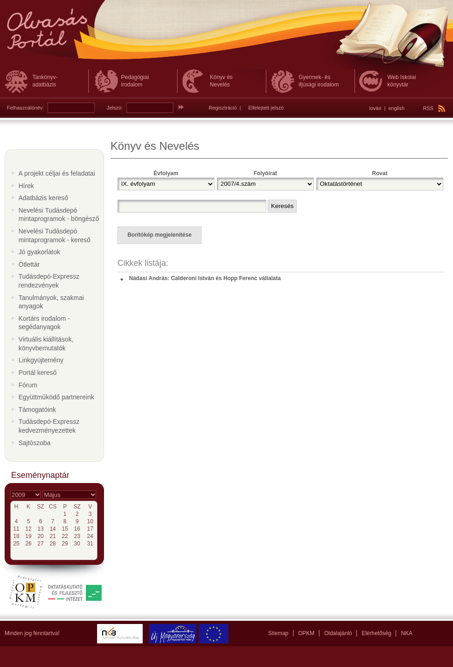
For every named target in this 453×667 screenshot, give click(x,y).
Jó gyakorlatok (39, 252)
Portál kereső (37, 372)
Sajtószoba (34, 443)
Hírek (26, 186)
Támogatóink (37, 409)
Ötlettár (29, 264)
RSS (434, 108)
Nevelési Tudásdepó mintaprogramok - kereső (54, 235)
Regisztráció (223, 107)
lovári (375, 108)
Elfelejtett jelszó (265, 107)
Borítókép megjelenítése (160, 235)
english (396, 108)
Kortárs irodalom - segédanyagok (44, 323)
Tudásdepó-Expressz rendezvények (49, 281)
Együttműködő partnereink (56, 397)
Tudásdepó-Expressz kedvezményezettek (49, 426)
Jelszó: (114, 107)
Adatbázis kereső (43, 198)
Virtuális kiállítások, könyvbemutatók (45, 344)
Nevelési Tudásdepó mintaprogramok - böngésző (58, 215)
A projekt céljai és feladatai (56, 173)
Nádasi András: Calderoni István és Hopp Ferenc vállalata (205, 278)
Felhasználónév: (25, 107)
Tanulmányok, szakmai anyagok (51, 302)
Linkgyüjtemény (40, 360)
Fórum (27, 385)
